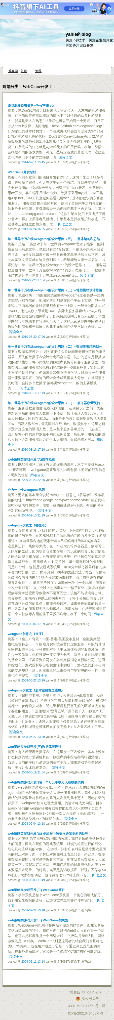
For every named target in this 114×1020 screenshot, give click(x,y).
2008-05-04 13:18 (33, 823)
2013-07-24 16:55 (33, 229)
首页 (24, 71)
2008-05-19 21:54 (33, 772)
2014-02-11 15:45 (33, 162)
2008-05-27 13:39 (33, 680)
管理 (38, 71)
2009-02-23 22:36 (33, 480)
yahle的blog (78, 34)
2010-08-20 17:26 (33, 337)
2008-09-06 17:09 (33, 624)
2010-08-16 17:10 (33, 449)
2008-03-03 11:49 (33, 880)
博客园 (13, 71)
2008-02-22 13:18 (33, 910)
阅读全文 (66, 157)
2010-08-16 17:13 (33, 393)
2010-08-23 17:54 (33, 280)
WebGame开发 (35, 87)
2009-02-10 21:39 (33, 515)
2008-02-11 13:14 (33, 961)
